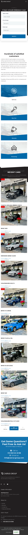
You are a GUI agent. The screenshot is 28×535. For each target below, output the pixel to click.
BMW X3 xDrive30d (7, 365)
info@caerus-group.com (14, 458)
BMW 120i (4, 393)
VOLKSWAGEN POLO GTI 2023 (10, 421)
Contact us (4, 507)
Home (3, 503)
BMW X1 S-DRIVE (6, 310)
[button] (14, 16)
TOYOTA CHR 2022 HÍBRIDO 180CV (11, 205)
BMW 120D (4, 228)
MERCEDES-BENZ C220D (8, 256)
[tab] (14, 93)
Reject (17, 532)
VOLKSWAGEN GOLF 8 (7, 283)
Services (4, 505)
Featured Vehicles (6, 509)
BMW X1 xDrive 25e (6, 338)
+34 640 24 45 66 (14, 453)
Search (14, 36)
